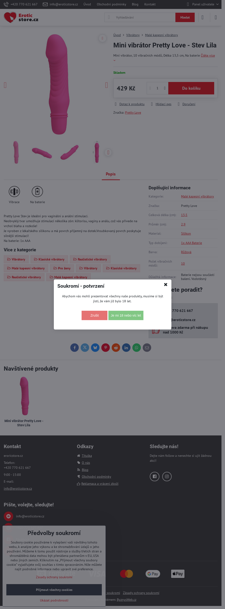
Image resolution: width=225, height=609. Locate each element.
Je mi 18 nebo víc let (126, 315)
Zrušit (95, 315)
